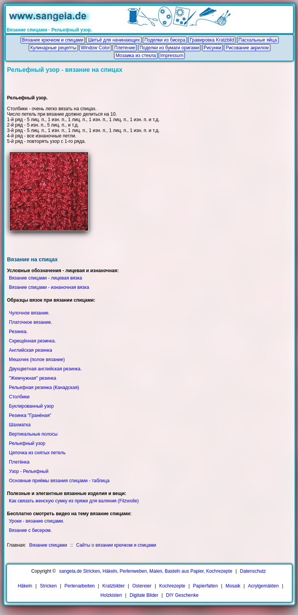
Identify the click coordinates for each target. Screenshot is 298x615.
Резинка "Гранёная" (30, 415)
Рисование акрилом (247, 47)
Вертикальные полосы (33, 434)
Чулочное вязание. (29, 313)
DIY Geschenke (182, 595)
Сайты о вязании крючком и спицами (116, 545)
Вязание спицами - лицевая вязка (45, 278)
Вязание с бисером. (30, 530)
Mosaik (232, 586)
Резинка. (18, 331)
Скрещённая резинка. (32, 341)
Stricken (48, 586)
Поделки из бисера (164, 40)
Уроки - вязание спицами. (36, 521)
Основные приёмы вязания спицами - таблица (59, 480)
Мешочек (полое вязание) (37, 359)
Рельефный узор (27, 443)
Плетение (124, 47)
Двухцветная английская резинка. (45, 369)
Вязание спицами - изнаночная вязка (49, 287)
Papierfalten (205, 586)
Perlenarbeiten (79, 586)
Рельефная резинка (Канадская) (44, 387)
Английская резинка (30, 350)
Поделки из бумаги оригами (169, 47)
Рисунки (212, 47)
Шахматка (20, 424)
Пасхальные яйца (258, 40)
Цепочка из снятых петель (37, 452)
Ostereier (141, 586)
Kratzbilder (113, 586)
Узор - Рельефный (29, 471)
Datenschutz (253, 571)
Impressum (171, 55)
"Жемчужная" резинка (32, 378)
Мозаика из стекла (136, 55)
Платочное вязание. (30, 322)
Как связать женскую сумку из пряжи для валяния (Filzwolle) (74, 501)
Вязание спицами (48, 545)
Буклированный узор (31, 406)
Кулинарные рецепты (53, 47)
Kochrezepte (172, 586)
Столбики (19, 397)
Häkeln (25, 586)
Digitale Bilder (144, 595)
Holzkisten (111, 595)
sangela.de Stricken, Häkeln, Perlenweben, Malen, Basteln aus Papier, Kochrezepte (145, 571)
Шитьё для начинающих (114, 40)
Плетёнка (19, 462)
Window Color (95, 47)
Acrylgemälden (263, 586)
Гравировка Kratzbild (212, 40)
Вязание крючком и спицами (52, 40)
